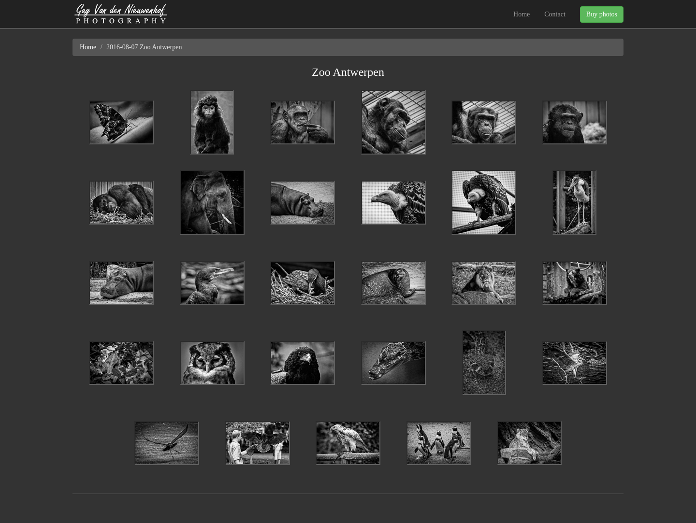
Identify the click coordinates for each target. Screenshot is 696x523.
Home (521, 14)
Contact (555, 14)
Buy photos (601, 14)
